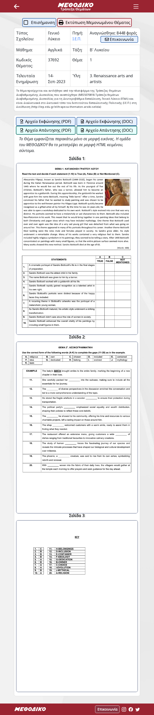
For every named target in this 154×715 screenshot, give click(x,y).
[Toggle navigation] (136, 6)
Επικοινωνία (119, 39)
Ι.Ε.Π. (76, 39)
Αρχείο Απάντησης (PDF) (45, 130)
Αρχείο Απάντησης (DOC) (107, 130)
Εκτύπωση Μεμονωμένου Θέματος (94, 22)
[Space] (75, 6)
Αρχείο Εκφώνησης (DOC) (107, 121)
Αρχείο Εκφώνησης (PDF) (45, 121)
